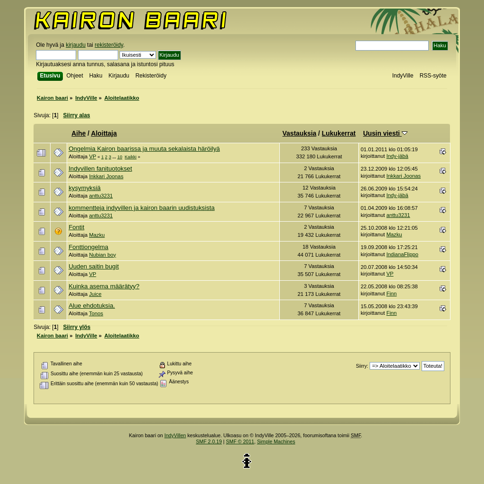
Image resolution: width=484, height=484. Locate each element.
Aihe (78, 133)
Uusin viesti (385, 133)
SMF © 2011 (240, 441)
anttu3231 (100, 196)
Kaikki (131, 156)
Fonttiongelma (88, 247)
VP (92, 156)
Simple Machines (276, 441)
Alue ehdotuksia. (92, 305)
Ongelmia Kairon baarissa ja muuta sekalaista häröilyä (144, 148)
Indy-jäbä (397, 156)
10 (119, 156)
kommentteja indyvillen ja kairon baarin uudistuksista (142, 207)
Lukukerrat (339, 133)
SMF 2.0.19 (209, 441)
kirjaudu (76, 45)
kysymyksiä (85, 187)
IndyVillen (175, 435)
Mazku (96, 235)
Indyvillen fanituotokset (100, 168)
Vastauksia (300, 133)
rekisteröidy (109, 45)
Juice (95, 294)
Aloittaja (104, 133)
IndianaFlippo (402, 254)
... (114, 156)
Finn (391, 293)
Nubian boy (102, 255)
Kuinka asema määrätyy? (104, 286)
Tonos (96, 313)
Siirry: (362, 366)
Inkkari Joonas (106, 176)
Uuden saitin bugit (94, 266)
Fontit (76, 227)
